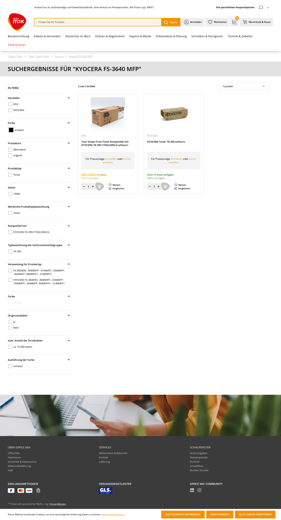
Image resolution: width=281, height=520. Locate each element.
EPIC (16, 104)
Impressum (14, 457)
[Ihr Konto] (264, 7)
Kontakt (103, 457)
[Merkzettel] (217, 22)
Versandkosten (58, 504)
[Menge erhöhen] (92, 186)
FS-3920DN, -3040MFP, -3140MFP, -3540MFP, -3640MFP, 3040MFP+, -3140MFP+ (39, 272)
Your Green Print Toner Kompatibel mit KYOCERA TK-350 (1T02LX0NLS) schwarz (105, 143)
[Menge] (88, 186)
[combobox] (97, 22)
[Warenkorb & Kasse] (256, 22)
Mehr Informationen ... (114, 514)
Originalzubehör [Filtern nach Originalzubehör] (39, 315)
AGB (10, 470)
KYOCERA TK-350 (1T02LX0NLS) (31, 232)
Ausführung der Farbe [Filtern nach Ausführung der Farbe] (39, 360)
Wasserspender (199, 457)
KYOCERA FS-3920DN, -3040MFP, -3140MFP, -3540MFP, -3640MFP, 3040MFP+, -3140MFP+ (39, 281)
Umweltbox (196, 466)
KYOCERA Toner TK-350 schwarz (166, 141)
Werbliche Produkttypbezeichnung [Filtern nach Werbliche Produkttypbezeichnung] (39, 206)
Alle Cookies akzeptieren (255, 514)
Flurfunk (195, 461)
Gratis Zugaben (198, 453)
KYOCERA (18, 110)
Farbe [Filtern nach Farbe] (39, 123)
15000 (16, 194)
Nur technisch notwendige (183, 514)
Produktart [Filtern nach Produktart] (39, 143)
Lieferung (104, 461)
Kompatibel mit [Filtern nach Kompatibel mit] (39, 226)
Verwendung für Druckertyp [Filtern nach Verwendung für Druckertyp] (39, 264)
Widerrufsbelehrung (19, 466)
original (17, 155)
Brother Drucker (199, 470)
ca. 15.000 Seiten (22, 346)
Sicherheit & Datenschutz (22, 461)
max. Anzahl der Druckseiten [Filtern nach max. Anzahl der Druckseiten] (39, 340)
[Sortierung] (244, 86)
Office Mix (14, 453)
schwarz (19, 130)
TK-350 (17, 251)
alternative (19, 149)
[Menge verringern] (83, 186)
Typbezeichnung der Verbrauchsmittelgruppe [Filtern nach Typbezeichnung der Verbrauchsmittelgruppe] (39, 245)
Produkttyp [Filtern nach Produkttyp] (39, 168)
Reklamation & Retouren (113, 453)
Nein (16, 327)
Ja (14, 322)
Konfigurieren (219, 514)
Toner (16, 174)
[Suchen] (170, 22)
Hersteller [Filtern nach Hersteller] (39, 98)
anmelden (111, 159)
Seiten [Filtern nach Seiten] (39, 187)
